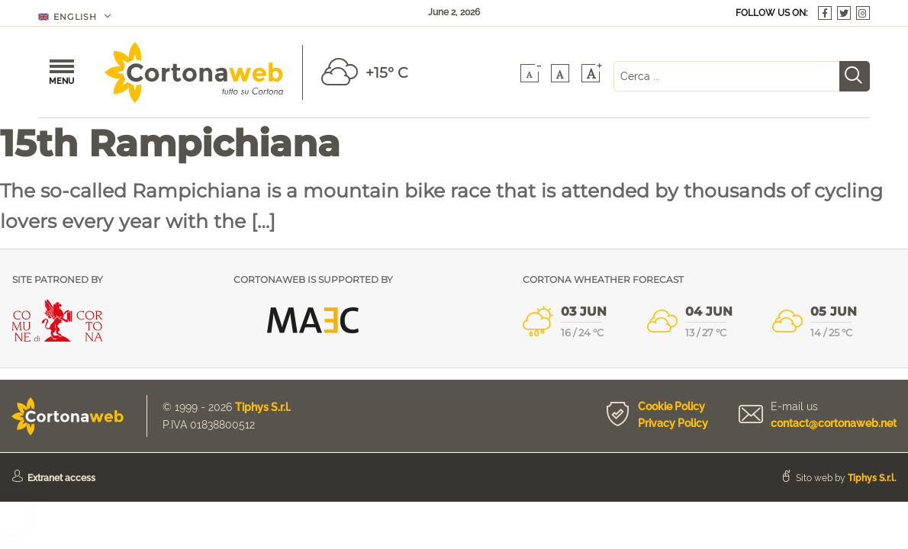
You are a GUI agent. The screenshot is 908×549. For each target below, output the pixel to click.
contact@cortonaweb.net (834, 423)
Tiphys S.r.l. (263, 407)
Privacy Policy (673, 423)
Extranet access (61, 478)
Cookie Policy (671, 406)
